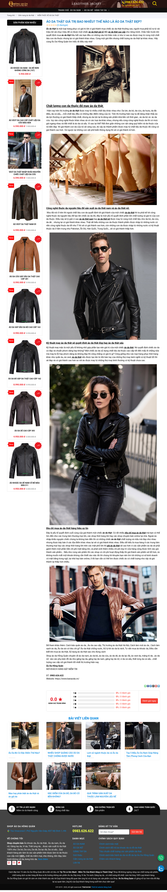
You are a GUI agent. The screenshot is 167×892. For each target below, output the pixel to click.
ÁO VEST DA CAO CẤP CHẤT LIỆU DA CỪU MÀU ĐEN (24, 123)
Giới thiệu (77, 857)
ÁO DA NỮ (91, 11)
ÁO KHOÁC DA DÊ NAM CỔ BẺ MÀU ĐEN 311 (25, 486)
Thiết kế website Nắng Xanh (101, 889)
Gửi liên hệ (137, 833)
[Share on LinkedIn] (158, 687)
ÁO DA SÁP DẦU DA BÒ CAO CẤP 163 (25, 329)
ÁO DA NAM (73, 11)
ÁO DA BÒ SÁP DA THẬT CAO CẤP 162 (24, 380)
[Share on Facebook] (148, 687)
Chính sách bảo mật (108, 846)
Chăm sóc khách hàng (109, 861)
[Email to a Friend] (153, 687)
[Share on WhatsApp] (145, 687)
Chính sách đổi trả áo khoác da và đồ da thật (120, 849)
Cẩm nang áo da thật (83, 861)
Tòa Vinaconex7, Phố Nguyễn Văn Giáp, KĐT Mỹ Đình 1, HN (38, 833)
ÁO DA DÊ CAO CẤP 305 (24, 433)
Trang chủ (56, 11)
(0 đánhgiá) (62, 27)
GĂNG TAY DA (107, 11)
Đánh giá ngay (149, 702)
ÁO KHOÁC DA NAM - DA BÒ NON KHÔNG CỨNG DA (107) (24, 71)
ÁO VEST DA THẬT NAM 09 (24, 226)
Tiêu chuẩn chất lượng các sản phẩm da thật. (120, 853)
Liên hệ (76, 864)
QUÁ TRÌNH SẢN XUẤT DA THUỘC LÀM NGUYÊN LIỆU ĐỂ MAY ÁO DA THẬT (101, 798)
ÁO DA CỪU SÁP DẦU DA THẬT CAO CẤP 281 (25, 279)
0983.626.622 (134, 2)
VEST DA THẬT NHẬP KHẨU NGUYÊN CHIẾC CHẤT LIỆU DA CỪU (24, 175)
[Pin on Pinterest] (156, 687)
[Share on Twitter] (150, 687)
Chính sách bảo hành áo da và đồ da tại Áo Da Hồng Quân (126, 857)
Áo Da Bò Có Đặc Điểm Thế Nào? (24, 754)
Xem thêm (43, 861)
